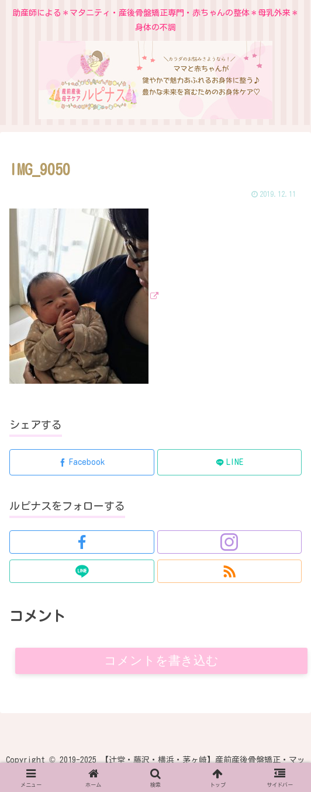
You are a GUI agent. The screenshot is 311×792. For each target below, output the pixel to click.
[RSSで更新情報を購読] (229, 571)
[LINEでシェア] (229, 462)
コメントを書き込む (162, 661)
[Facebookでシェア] (81, 462)
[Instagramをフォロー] (229, 542)
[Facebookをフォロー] (81, 542)
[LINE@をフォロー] (81, 571)
